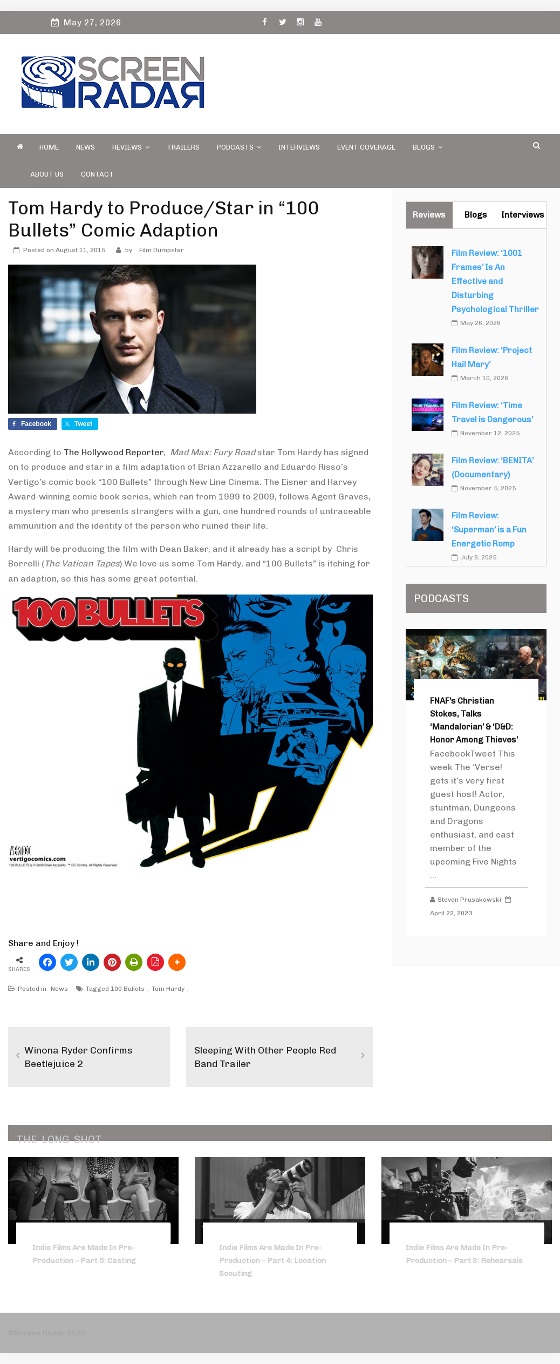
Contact (97, 174)
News (85, 147)
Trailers (183, 147)
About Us (47, 174)
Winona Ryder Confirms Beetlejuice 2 (78, 1056)
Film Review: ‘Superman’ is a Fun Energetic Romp (489, 530)
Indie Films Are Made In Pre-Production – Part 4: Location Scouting (272, 1260)
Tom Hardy (168, 988)
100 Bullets (128, 988)
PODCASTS (239, 147)
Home (49, 147)
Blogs (427, 147)
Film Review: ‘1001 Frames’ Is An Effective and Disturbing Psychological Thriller (495, 281)
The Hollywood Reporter (113, 452)
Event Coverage (366, 147)
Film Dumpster (161, 250)
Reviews (130, 147)
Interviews (299, 147)
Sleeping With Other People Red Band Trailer (265, 1056)
